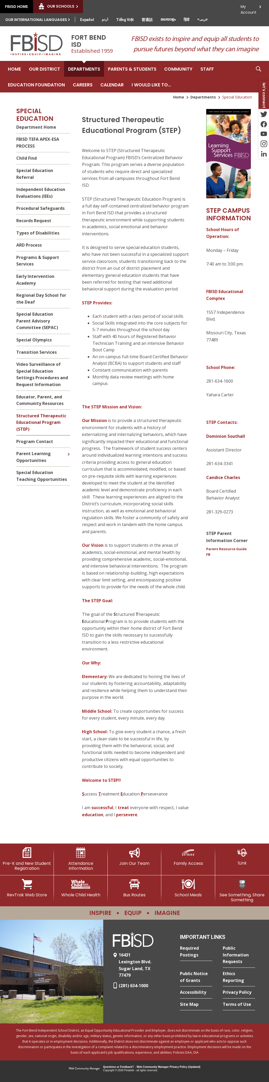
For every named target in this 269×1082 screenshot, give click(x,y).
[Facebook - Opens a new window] (263, 124)
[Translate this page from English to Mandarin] (147, 19)
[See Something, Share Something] (242, 890)
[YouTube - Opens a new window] (263, 134)
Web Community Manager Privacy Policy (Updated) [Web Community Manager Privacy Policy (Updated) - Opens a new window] (168, 1066)
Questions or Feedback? (118, 1066)
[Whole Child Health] (80, 888)
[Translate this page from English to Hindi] (186, 19)
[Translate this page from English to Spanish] (87, 19)
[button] (258, 76)
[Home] (14, 69)
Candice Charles (223, 477)
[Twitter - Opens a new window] (263, 114)
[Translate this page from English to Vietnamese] (124, 19)
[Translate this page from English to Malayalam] (168, 19)
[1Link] (242, 857)
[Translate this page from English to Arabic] (202, 19)
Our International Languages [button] (36, 19)
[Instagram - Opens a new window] (263, 144)
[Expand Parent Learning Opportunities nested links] (68, 450)
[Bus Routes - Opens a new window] (134, 888)
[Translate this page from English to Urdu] (105, 19)
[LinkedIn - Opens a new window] (263, 154)
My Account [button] (248, 8)
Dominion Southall (225, 436)
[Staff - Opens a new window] (207, 69)
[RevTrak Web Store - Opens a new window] (27, 888)
